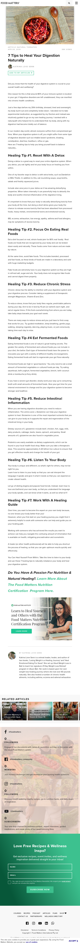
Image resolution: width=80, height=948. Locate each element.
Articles (46, 913)
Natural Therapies (27, 47)
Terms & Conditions (39, 930)
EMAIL (13, 875)
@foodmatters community (21, 759)
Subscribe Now (40, 889)
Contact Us (22, 916)
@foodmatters (15, 732)
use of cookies (31, 942)
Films (55, 913)
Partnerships (36, 916)
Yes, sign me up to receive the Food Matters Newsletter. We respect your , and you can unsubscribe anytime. (41, 882)
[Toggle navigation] (76, 3)
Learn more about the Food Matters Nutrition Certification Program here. (37, 585)
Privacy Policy (54, 930)
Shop (63, 913)
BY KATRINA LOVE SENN (30, 653)
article (12, 47)
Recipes (27, 913)
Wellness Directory (54, 916)
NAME (13, 867)
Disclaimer (25, 930)
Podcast (36, 913)
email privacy (66, 881)
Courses (17, 913)
